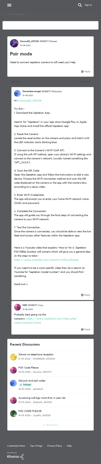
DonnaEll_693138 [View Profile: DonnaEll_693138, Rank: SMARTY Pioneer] (29, 41)
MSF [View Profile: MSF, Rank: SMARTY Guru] (25, 305)
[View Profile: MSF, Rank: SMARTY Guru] (17, 307)
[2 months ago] (24, 359)
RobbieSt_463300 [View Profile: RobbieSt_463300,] (42, 402)
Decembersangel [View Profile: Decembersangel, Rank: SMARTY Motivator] (32, 91)
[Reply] (85, 71)
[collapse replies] (8, 92)
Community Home (16, 446)
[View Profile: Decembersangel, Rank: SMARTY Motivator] (17, 93)
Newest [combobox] (84, 82)
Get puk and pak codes (31, 380)
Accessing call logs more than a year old (41, 398)
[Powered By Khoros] (50, 456)
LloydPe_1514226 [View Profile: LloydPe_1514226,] (42, 415)
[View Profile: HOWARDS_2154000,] (13, 357)
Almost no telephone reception (36, 354)
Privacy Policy (54, 446)
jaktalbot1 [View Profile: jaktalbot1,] (38, 389)
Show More (50, 425)
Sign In (88, 5)
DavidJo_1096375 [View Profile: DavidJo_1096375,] (42, 372)
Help (69, 446)
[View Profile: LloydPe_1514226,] (13, 413)
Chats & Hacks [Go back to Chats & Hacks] (15, 14)
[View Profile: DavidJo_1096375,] (13, 370)
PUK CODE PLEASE (30, 411)
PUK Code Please (28, 367)
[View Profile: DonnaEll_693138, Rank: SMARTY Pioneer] (14, 43)
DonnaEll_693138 (30, 100)
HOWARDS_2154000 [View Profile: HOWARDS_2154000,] (44, 359)
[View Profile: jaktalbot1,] (13, 383)
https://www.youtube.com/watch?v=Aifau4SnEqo (46, 260)
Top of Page (36, 446)
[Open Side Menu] (9, 5)
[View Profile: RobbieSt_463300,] (13, 400)
